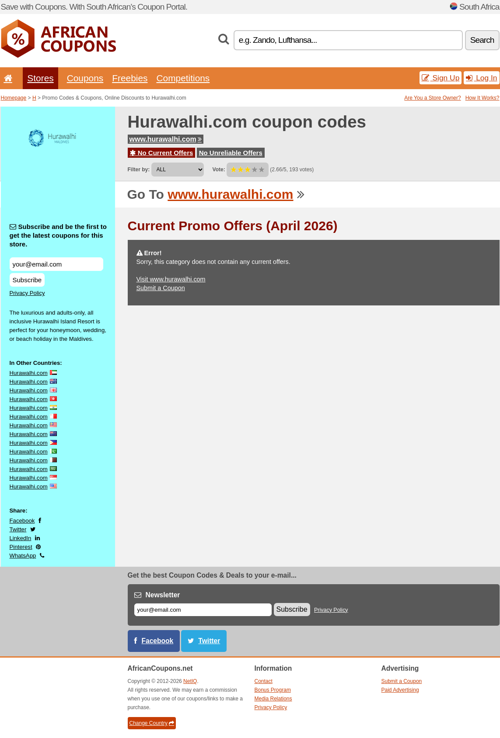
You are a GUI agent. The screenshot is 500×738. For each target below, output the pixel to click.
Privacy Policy (27, 293)
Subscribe (27, 280)
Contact (264, 681)
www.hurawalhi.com (165, 139)
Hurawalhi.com (29, 373)
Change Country (151, 723)
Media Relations (273, 699)
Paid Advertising (400, 690)
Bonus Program (273, 690)
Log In (481, 77)
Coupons (85, 78)
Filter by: (139, 169)
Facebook (22, 520)
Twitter (18, 529)
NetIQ (190, 681)
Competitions (183, 78)
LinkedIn (20, 538)
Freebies (129, 78)
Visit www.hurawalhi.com (171, 279)
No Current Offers (161, 152)
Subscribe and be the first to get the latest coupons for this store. (58, 235)
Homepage (14, 98)
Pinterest (21, 547)
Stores (40, 78)
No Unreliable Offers (230, 152)
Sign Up (441, 77)
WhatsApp (23, 555)
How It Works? (482, 98)
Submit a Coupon (160, 287)
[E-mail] (203, 609)
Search (482, 40)
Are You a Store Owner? (432, 98)
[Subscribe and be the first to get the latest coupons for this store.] (56, 264)
